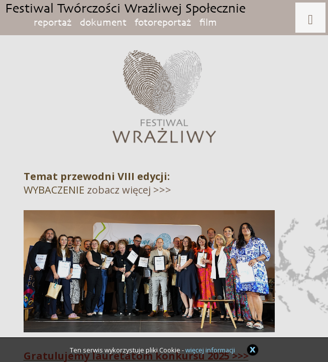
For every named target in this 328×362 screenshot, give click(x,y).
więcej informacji (210, 349)
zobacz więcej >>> (129, 190)
